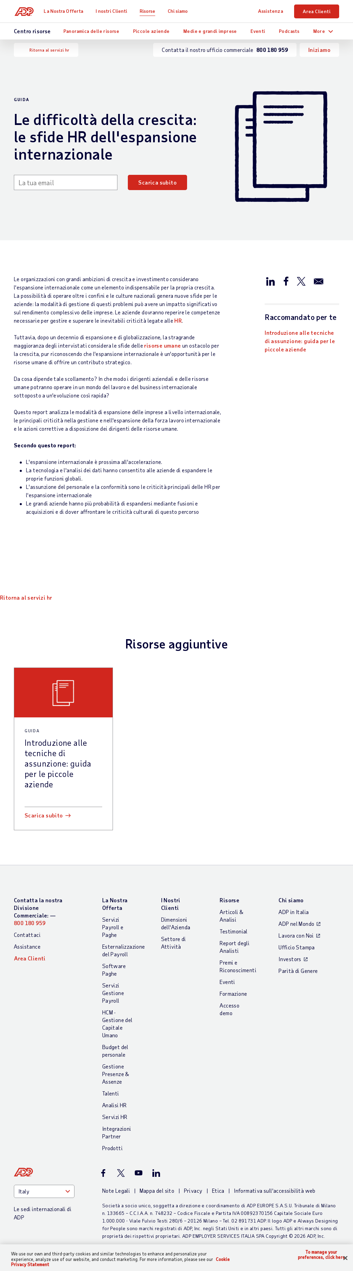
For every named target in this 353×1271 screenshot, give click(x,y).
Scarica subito (157, 182)
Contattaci (27, 934)
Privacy (193, 1190)
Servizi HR (114, 1116)
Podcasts (289, 31)
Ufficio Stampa (297, 947)
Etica (218, 1190)
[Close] (345, 1257)
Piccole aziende (151, 31)
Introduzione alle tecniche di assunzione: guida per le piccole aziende (300, 340)
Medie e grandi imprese (210, 31)
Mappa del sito (157, 1190)
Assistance (27, 946)
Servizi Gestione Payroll (113, 993)
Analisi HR (114, 1105)
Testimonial (233, 931)
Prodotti (112, 1148)
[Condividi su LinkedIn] (270, 281)
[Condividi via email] (319, 281)
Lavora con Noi (296, 935)
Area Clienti (316, 11)
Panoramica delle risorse (91, 31)
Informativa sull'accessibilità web (275, 1190)
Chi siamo (179, 11)
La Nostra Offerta (65, 11)
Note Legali (116, 1190)
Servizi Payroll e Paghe (113, 927)
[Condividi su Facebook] (286, 281)
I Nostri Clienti (170, 904)
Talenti (110, 1093)
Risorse (149, 11)
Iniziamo (319, 49)
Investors (290, 959)
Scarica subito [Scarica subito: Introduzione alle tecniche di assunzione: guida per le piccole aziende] (44, 815)
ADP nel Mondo (296, 923)
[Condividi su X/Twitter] (301, 281)
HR (178, 320)
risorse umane (162, 345)
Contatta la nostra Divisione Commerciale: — (38, 911)
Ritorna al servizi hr (49, 49)
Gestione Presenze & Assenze (115, 1074)
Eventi (257, 31)
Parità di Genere (298, 970)
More (319, 31)
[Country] (44, 1191)
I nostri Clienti (113, 11)
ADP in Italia (294, 912)
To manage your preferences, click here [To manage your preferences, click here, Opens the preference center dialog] (321, 1255)
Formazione (233, 993)
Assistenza (270, 11)
